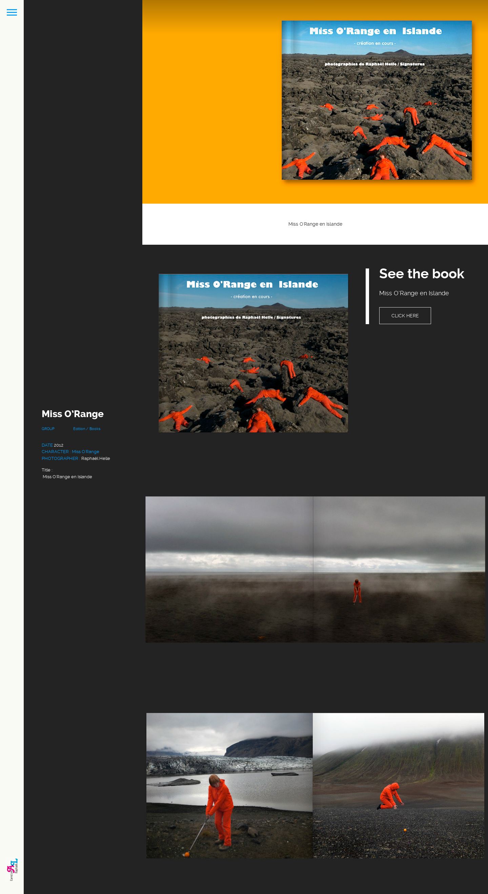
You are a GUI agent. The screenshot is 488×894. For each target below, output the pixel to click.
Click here (405, 315)
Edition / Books (86, 429)
